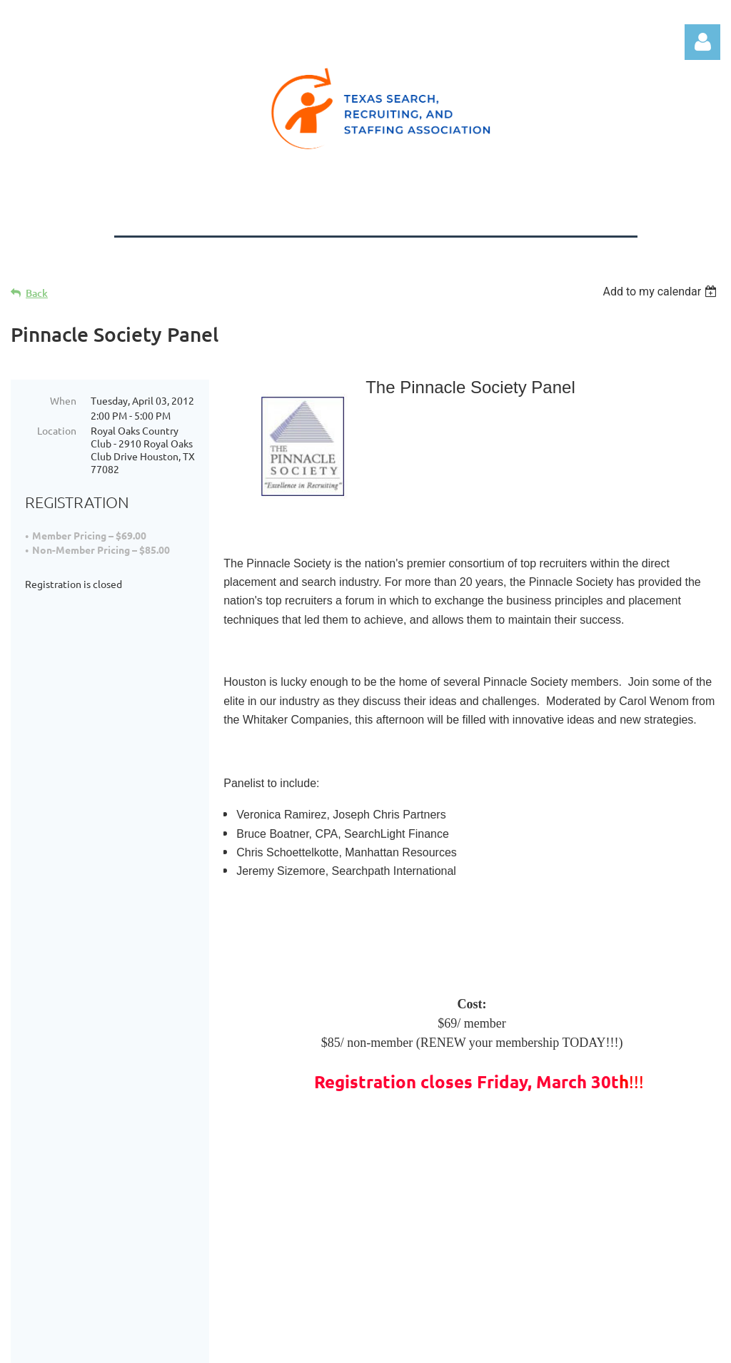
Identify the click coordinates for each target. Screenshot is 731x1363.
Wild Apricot (550, 1344)
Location (56, 430)
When (63, 400)
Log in (702, 42)
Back (37, 293)
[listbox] (661, 291)
